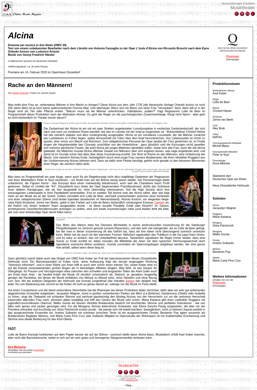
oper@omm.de (131, 380)
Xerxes (129, 280)
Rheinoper (232, 56)
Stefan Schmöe (20, 93)
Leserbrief (39, 350)
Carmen (159, 202)
